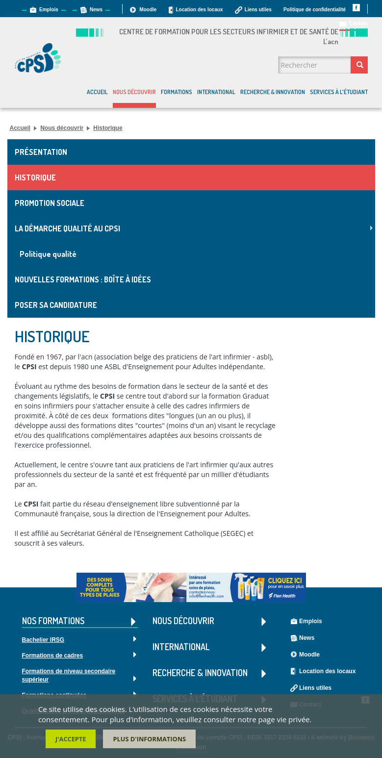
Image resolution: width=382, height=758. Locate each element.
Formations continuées (54, 695)
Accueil (97, 92)
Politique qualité (48, 254)
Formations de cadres (52, 655)
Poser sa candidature (56, 305)
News (96, 9)
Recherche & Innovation (272, 92)
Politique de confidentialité (314, 9)
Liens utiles (258, 9)
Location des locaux (199, 9)
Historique (107, 128)
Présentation (41, 152)
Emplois (48, 9)
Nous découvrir (134, 92)
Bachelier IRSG (43, 639)
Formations (176, 92)
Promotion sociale (49, 203)
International (216, 92)
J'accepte (70, 740)
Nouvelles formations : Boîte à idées (83, 279)
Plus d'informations (149, 740)
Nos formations (80, 621)
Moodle (147, 9)
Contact (358, 23)
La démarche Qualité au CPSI (67, 228)
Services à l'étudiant (339, 92)
